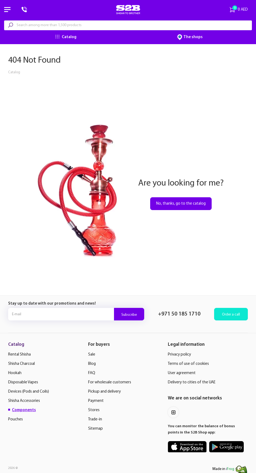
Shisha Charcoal (21, 364)
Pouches (15, 419)
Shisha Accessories (24, 401)
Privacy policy (179, 355)
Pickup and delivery (104, 392)
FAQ (91, 373)
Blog (92, 364)
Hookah (14, 373)
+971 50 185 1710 (179, 314)
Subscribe (129, 315)
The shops (193, 37)
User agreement (182, 373)
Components (24, 410)
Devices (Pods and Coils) (28, 392)
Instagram (173, 412)
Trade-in (95, 419)
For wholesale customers (109, 382)
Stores (94, 410)
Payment (96, 401)
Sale (91, 355)
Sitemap (95, 429)
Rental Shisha (19, 355)
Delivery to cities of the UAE (191, 382)
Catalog (69, 37)
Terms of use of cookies (188, 364)
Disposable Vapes (23, 382)
